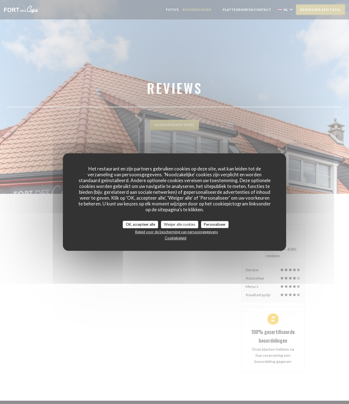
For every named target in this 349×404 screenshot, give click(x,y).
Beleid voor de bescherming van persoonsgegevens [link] (176, 232)
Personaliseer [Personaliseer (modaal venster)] (215, 224)
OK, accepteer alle (140, 224)
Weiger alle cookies (179, 224)
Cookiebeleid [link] (175, 238)
